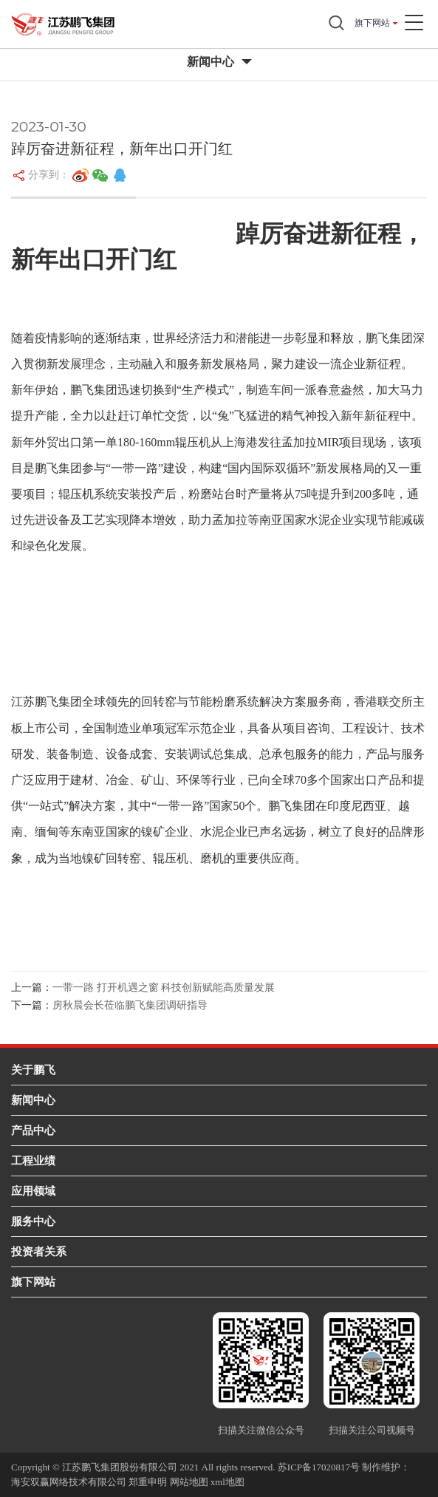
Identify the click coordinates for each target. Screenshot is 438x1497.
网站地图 (189, 1481)
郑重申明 (148, 1481)
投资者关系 (38, 1251)
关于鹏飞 (33, 1069)
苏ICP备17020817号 (319, 1467)
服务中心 (33, 1221)
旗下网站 (372, 23)
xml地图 (227, 1481)
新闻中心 (33, 1100)
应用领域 (33, 1190)
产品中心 (33, 1130)
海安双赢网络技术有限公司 (68, 1481)
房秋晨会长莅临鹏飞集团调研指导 (130, 1005)
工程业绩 (33, 1160)
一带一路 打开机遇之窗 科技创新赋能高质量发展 (163, 987)
